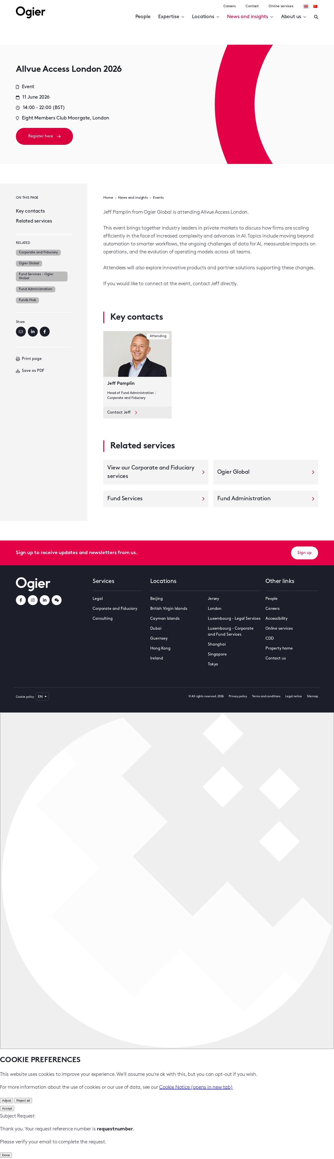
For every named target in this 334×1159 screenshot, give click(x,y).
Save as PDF (30, 371)
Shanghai (217, 645)
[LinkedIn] (33, 332)
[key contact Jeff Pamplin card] (137, 368)
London (215, 609)
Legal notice (293, 696)
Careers (229, 6)
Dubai (155, 629)
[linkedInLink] (45, 600)
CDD (269, 639)
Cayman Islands (165, 619)
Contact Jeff (122, 413)
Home (108, 198)
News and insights (250, 16)
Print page (29, 359)
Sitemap (312, 696)
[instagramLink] (33, 600)
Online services (281, 6)
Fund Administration (35, 289)
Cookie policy (25, 696)
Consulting (102, 619)
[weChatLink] (57, 600)
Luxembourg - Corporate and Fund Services (230, 632)
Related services (34, 221)
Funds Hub (27, 300)
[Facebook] (45, 332)
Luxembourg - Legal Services (234, 619)
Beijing (156, 599)
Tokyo (213, 664)
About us (293, 16)
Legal (98, 599)
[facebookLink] (21, 600)
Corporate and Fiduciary (38, 252)
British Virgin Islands (168, 609)
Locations (205, 16)
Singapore (217, 655)
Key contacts (30, 211)
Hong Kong (160, 649)
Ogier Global (29, 263)
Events (158, 198)
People (142, 16)
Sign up (304, 553)
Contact (252, 6)
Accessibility (276, 619)
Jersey (213, 599)
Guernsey (159, 639)
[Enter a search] (316, 17)
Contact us (275, 658)
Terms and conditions (266, 696)
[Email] (21, 332)
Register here (44, 136)
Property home (279, 649)
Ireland (156, 658)
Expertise (171, 16)
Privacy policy (238, 696)
